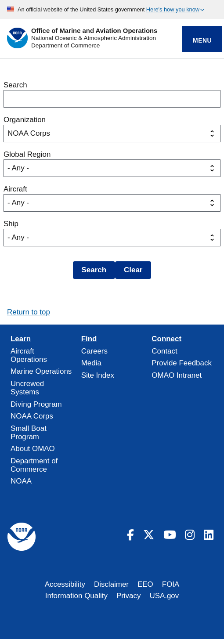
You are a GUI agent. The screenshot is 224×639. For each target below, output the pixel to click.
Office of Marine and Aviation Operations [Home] (94, 31)
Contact (164, 351)
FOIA (171, 584)
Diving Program (36, 404)
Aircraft (15, 189)
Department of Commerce (65, 45)
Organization (25, 120)
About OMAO (33, 448)
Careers (94, 351)
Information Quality (76, 596)
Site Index (97, 375)
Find (89, 339)
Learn (21, 339)
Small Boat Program (29, 432)
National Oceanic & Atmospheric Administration (93, 38)
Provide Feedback (182, 363)
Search (15, 85)
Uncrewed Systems (27, 387)
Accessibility (65, 584)
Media (91, 363)
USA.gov (164, 596)
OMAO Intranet (177, 375)
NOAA (21, 481)
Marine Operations (41, 371)
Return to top (28, 312)
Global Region (27, 154)
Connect (166, 339)
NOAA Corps (32, 416)
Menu (202, 40)
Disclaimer (111, 584)
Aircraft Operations (29, 355)
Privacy (128, 596)
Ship (11, 224)
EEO (145, 584)
